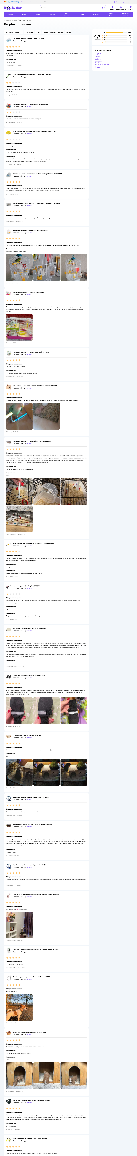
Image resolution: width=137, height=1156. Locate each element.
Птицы (97, 67)
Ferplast (98, 54)
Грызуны (98, 62)
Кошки (97, 56)
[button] (13, 32)
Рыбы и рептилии (102, 64)
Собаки (98, 59)
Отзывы (14, 20)
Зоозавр (7, 20)
